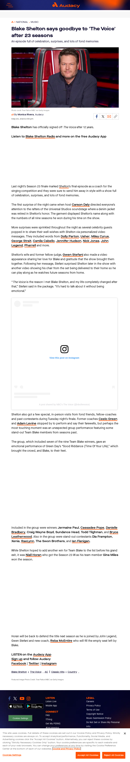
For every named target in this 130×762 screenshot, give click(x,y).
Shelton (64, 186)
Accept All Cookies (87, 755)
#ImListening (52, 727)
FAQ (48, 715)
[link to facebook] (9, 698)
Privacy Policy (93, 705)
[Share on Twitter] (103, 116)
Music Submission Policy (98, 718)
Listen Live (51, 701)
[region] (65, 745)
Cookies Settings (20, 718)
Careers (90, 701)
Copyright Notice (94, 713)
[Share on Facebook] (97, 116)
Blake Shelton (19, 672)
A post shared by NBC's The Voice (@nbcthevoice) (64, 404)
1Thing (49, 719)
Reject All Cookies (114, 755)
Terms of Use (92, 709)
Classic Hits (57, 672)
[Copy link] (115, 116)
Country (72, 672)
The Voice (35, 672)
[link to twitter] (15, 698)
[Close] (124, 733)
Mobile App (51, 705)
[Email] (109, 116)
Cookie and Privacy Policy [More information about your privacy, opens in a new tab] (67, 748)
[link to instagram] (28, 698)
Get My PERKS (53, 723)
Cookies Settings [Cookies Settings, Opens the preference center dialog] (12, 755)
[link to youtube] (22, 698)
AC (46, 672)
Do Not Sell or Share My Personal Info (103, 724)
